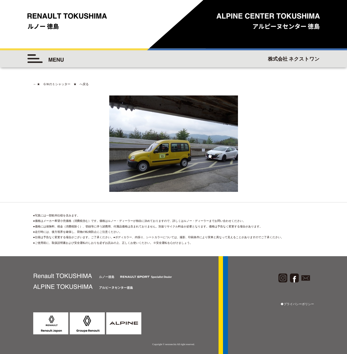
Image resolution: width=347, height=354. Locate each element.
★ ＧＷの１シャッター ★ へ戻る (61, 84)
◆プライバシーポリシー (297, 304)
